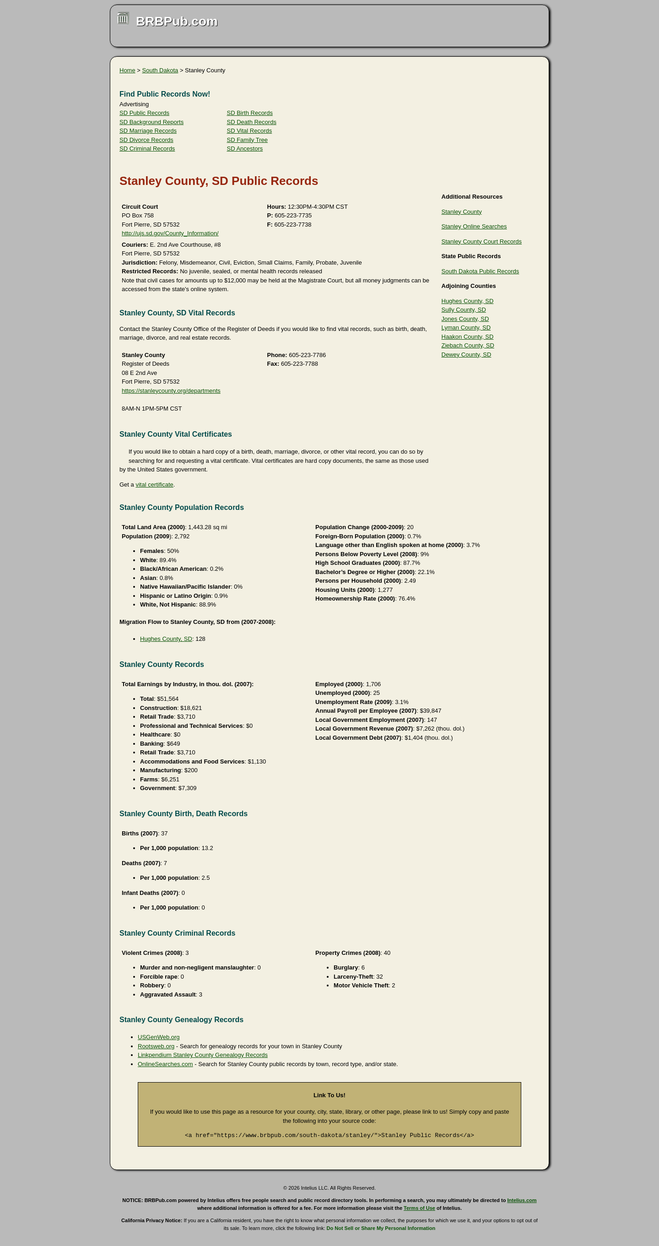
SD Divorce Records (146, 139)
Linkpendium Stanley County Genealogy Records (203, 1054)
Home (127, 70)
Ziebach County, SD (468, 345)
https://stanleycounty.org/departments (171, 390)
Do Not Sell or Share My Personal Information (381, 1228)
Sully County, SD (464, 309)
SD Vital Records (249, 130)
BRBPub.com (177, 21)
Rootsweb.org (156, 1046)
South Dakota (160, 70)
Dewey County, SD (467, 354)
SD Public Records (144, 112)
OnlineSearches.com (165, 1064)
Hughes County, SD (468, 301)
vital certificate (154, 484)
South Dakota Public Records (480, 271)
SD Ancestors (245, 148)
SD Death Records (251, 122)
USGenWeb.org (159, 1037)
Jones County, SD (465, 318)
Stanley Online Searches (474, 226)
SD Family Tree (247, 139)
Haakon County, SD (468, 336)
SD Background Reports (151, 122)
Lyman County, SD (466, 327)
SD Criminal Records (147, 148)
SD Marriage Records (148, 130)
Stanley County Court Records (482, 241)
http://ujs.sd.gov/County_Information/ (170, 233)
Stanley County (462, 211)
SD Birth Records (250, 112)
